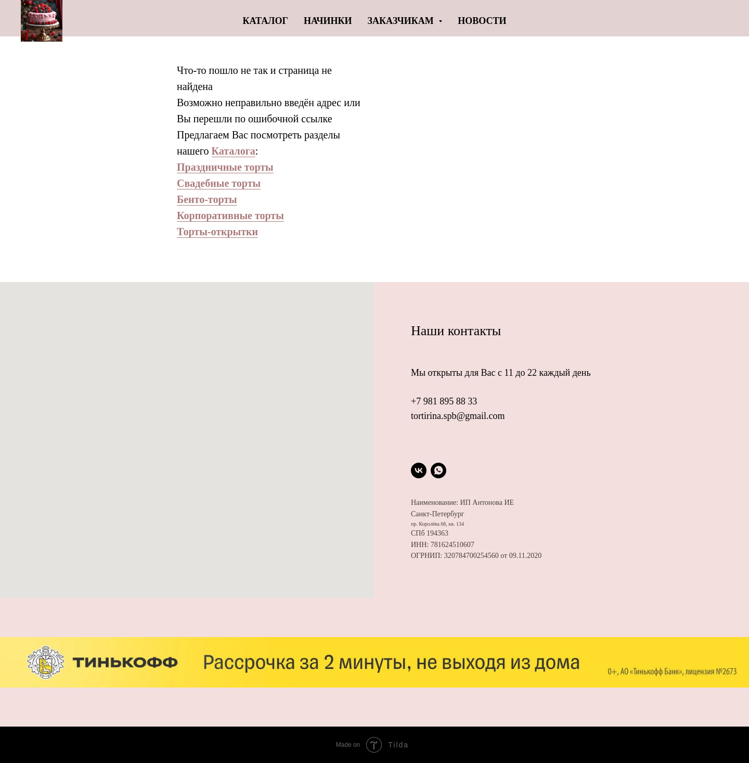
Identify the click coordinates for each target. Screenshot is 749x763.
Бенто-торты (207, 199)
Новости (482, 21)
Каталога (233, 151)
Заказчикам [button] (402, 21)
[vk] (419, 470)
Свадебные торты (219, 183)
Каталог (265, 21)
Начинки (328, 21)
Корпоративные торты (230, 215)
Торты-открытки (217, 231)
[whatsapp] (438, 470)
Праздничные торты (225, 167)
